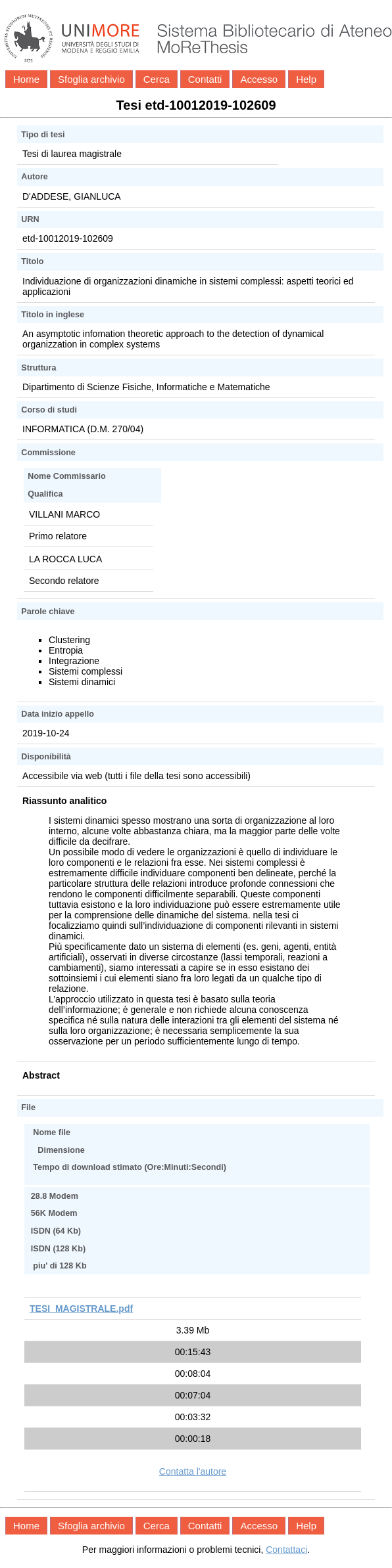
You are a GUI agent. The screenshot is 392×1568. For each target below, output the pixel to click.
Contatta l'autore (192, 1471)
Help (306, 79)
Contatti (205, 79)
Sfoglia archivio (91, 79)
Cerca (156, 79)
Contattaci (286, 1549)
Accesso (259, 79)
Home (26, 79)
